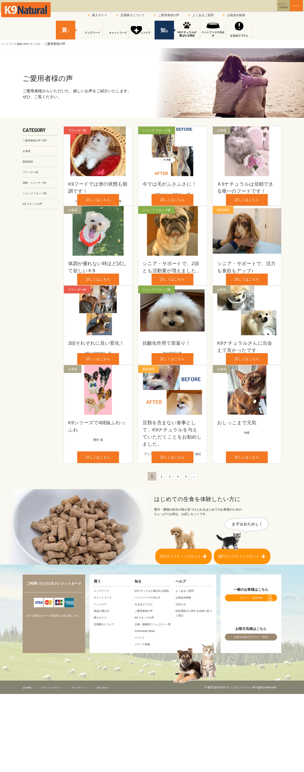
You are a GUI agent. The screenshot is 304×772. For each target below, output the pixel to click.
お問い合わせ (123, 765)
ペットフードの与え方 (213, 34)
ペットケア (141, 35)
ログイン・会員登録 (250, 669)
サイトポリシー (94, 765)
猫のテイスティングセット (239, 623)
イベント (141, 715)
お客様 (27, 152)
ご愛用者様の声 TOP (37, 140)
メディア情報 (144, 722)
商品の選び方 (103, 679)
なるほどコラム (239, 35)
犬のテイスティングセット (180, 623)
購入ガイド (99, 15)
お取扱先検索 (236, 15)
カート (287, 9)
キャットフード (115, 35)
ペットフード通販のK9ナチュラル (24, 43)
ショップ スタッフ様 (37, 197)
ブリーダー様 (32, 174)
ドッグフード (89, 35)
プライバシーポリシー (59, 765)
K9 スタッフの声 (34, 208)
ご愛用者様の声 (168, 15)
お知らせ (182, 673)
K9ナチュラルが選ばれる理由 (186, 34)
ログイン (262, 9)
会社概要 (29, 765)
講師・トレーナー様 (36, 185)
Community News (146, 709)
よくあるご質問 (203, 15)
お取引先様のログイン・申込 (251, 713)
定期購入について (133, 15)
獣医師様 (29, 163)
